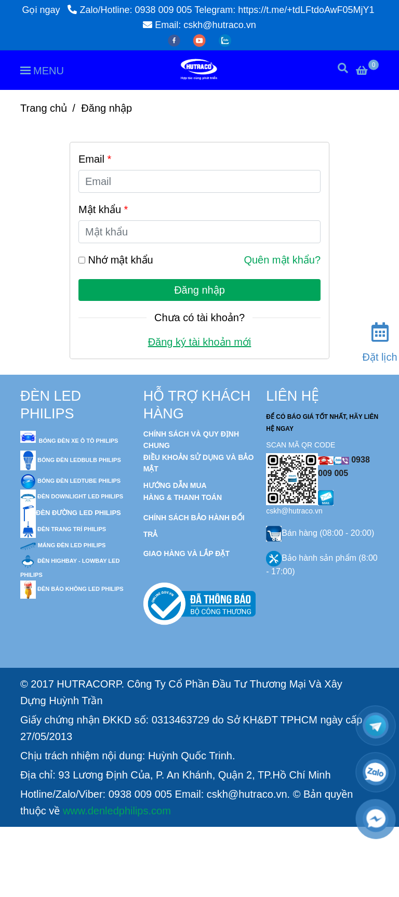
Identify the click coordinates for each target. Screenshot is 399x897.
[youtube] (201, 40)
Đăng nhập (199, 290)
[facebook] (175, 40)
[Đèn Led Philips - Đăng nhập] (310, 885)
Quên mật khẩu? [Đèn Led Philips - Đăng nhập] (282, 260)
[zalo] (225, 40)
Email (94, 159)
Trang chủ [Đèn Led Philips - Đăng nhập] (43, 108)
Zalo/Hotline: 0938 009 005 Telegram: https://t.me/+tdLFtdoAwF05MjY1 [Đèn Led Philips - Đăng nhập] (221, 10)
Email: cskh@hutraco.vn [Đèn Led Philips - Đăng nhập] (199, 25)
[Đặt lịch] (380, 339)
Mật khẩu (103, 209)
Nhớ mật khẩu (120, 260)
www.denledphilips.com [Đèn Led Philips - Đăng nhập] (117, 810)
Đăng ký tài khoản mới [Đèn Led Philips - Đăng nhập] (199, 342)
